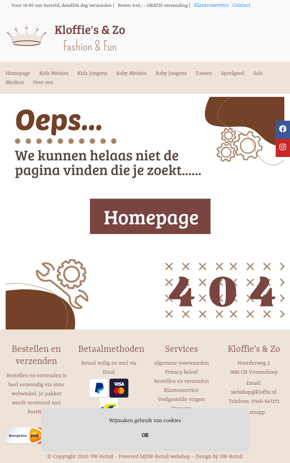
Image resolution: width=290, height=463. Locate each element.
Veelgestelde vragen (181, 399)
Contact (241, 5)
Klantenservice (211, 5)
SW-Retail (231, 457)
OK (145, 435)
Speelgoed (232, 73)
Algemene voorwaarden (181, 363)
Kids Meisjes (53, 73)
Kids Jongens (92, 73)
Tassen (204, 73)
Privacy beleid (181, 372)
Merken (15, 82)
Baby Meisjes (131, 73)
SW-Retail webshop (168, 457)
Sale (258, 73)
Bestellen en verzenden (181, 381)
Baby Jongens (171, 73)
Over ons (43, 82)
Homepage (18, 73)
